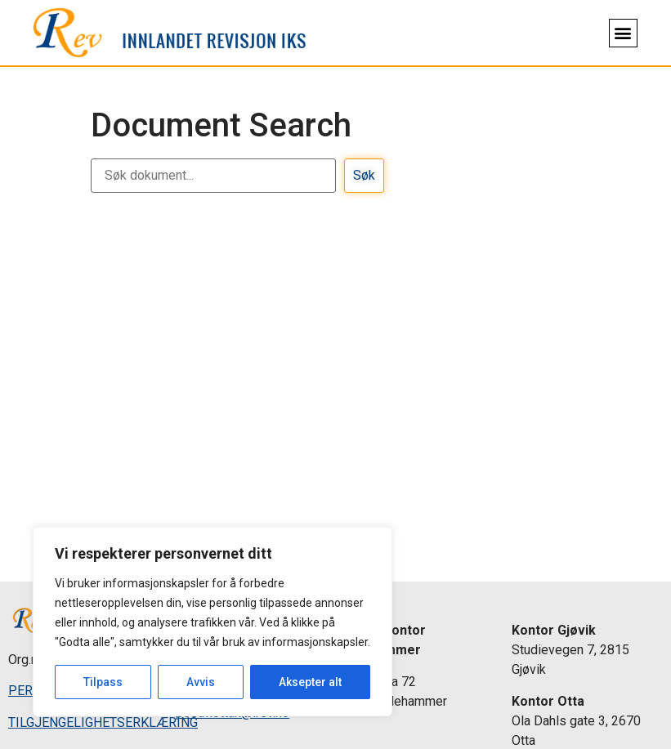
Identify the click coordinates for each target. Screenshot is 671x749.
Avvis (200, 682)
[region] (212, 621)
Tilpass (103, 682)
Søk (364, 175)
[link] (170, 33)
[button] (623, 33)
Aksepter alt (310, 682)
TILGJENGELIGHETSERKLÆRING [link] (103, 722)
